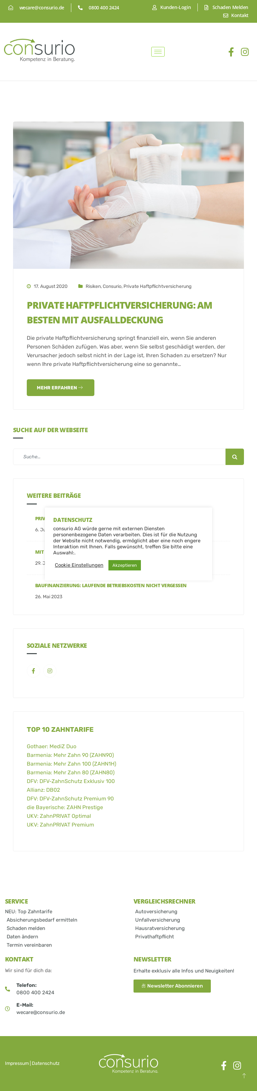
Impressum (17, 1063)
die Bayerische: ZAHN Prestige (65, 807)
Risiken (93, 286)
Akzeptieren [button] (124, 565)
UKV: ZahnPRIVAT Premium (60, 825)
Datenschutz (46, 1063)
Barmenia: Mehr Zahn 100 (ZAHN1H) (71, 764)
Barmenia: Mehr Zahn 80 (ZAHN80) (70, 772)
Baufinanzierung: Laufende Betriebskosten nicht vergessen (111, 585)
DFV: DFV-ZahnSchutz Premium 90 (70, 798)
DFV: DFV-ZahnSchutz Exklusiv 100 (71, 781)
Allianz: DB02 (43, 790)
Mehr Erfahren (60, 388)
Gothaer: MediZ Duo (51, 746)
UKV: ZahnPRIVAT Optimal (59, 816)
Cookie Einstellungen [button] (79, 565)
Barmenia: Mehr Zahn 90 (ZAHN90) (70, 755)
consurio (112, 286)
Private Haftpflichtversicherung (157, 286)
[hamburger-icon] (158, 52)
